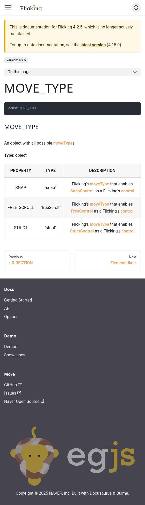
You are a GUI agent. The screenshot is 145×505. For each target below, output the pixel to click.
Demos (10, 346)
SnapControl (81, 191)
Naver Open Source (24, 401)
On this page (19, 71)
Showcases (14, 354)
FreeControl (82, 211)
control (127, 191)
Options (11, 316)
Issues (12, 393)
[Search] (136, 7)
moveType (62, 143)
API (7, 308)
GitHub (13, 384)
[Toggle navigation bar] (8, 8)
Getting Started (18, 300)
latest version (93, 44)
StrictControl (82, 231)
